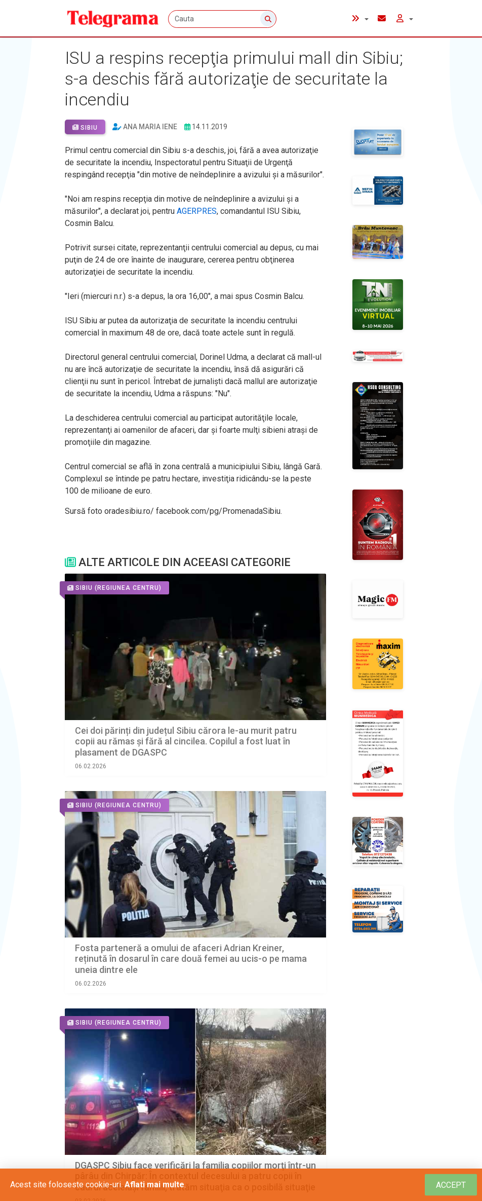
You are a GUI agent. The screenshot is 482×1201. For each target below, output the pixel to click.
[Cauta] (223, 19)
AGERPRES (197, 211)
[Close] (451, 1185)
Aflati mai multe (154, 1184)
